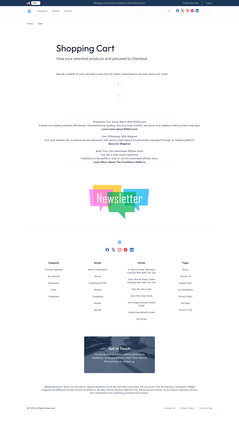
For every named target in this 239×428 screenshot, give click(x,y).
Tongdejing (97, 296)
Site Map (185, 303)
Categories (42, 11)
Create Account (191, 3)
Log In (209, 3)
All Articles (141, 319)
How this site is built (141, 289)
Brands (55, 11)
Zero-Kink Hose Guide (141, 295)
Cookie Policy (185, 283)
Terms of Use (185, 310)
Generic (97, 303)
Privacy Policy (185, 296)
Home (30, 23)
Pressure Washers (54, 269)
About (185, 269)
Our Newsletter (185, 289)
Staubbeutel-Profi (97, 283)
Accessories (54, 276)
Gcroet (97, 276)
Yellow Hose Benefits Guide (141, 312)
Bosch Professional (97, 269)
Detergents (53, 283)
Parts (53, 289)
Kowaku (98, 289)
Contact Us (185, 276)
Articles (68, 11)
